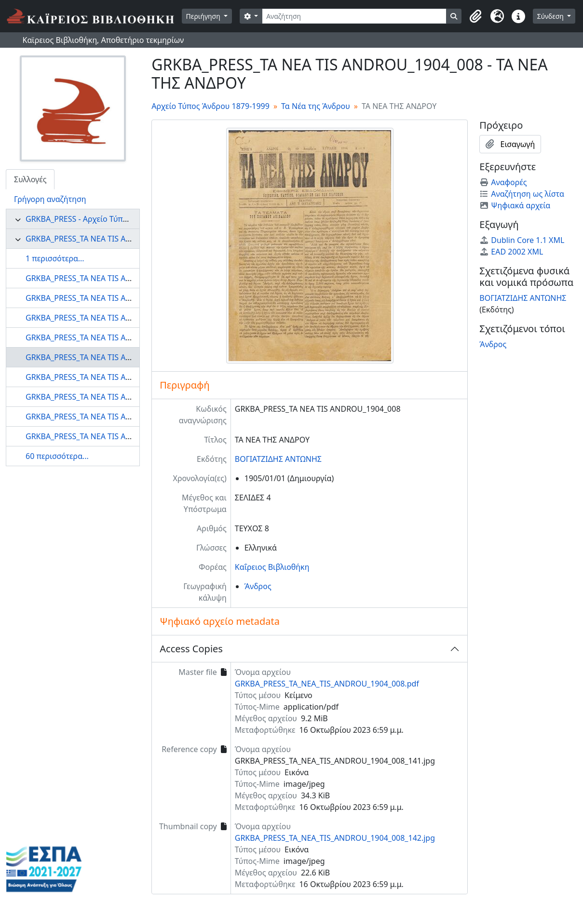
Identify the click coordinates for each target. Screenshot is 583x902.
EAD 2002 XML (511, 251)
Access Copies (191, 648)
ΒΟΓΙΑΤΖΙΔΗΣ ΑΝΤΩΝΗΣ (278, 459)
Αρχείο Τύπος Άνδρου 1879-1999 (210, 106)
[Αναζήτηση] (354, 16)
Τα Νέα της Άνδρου (315, 106)
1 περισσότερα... (55, 258)
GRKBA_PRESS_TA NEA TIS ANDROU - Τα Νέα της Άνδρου (127, 238)
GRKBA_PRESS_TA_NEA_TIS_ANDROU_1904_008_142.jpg (335, 838)
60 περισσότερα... (57, 456)
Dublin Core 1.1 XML (521, 240)
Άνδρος (257, 586)
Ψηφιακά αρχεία (514, 205)
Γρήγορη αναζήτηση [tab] (50, 199)
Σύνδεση (551, 16)
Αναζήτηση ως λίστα (521, 193)
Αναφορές (503, 182)
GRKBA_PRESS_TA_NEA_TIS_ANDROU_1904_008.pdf (327, 683)
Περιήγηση (204, 16)
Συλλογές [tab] (30, 179)
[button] (476, 16)
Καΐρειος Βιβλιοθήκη (272, 567)
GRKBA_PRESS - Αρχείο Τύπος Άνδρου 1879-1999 (113, 219)
